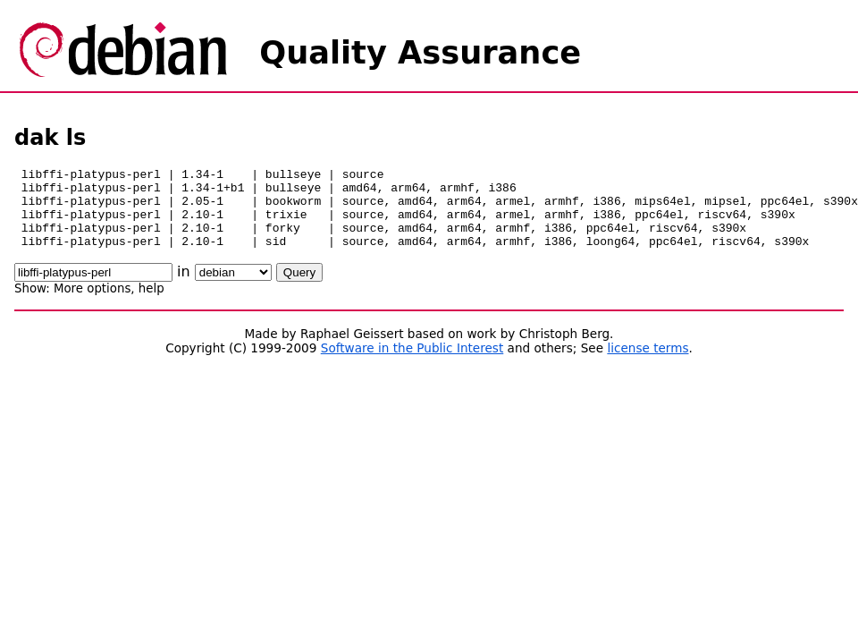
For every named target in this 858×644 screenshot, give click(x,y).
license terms (647, 364)
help (151, 304)
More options (92, 304)
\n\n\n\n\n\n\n (233, 288)
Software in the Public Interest (412, 364)
